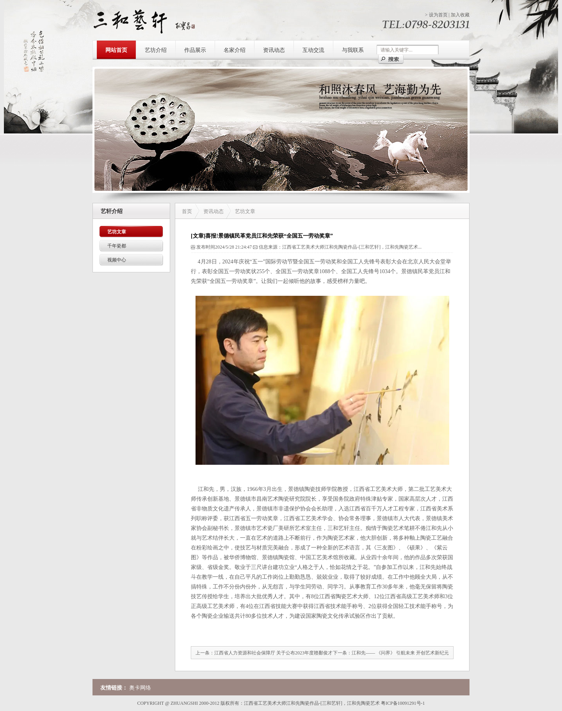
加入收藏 (460, 15)
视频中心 (116, 260)
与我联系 (353, 50)
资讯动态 (274, 50)
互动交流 (313, 50)
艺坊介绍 (156, 50)
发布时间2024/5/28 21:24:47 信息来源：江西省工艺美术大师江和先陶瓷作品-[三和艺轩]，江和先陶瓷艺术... (306, 247)
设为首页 (438, 15)
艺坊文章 (116, 232)
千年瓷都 (116, 246)
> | (447, 15)
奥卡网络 (140, 688)
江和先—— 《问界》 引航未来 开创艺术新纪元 (400, 653)
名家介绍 (234, 50)
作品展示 (195, 50)
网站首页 (116, 50)
